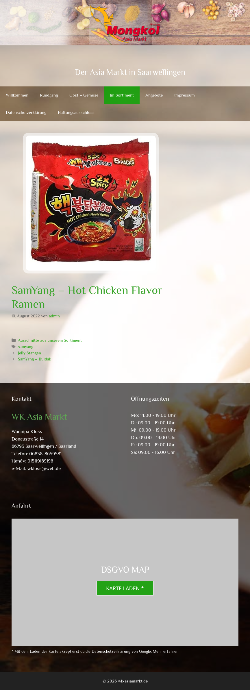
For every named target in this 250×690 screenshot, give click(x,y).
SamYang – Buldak (34, 359)
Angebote (154, 95)
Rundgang (49, 95)
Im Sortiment (122, 95)
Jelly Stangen (29, 353)
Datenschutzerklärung (26, 112)
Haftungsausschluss (76, 112)
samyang (25, 346)
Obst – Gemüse (83, 95)
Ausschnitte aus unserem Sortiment (50, 340)
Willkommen (17, 95)
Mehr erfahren (166, 651)
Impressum (184, 95)
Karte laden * (125, 588)
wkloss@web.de (44, 468)
